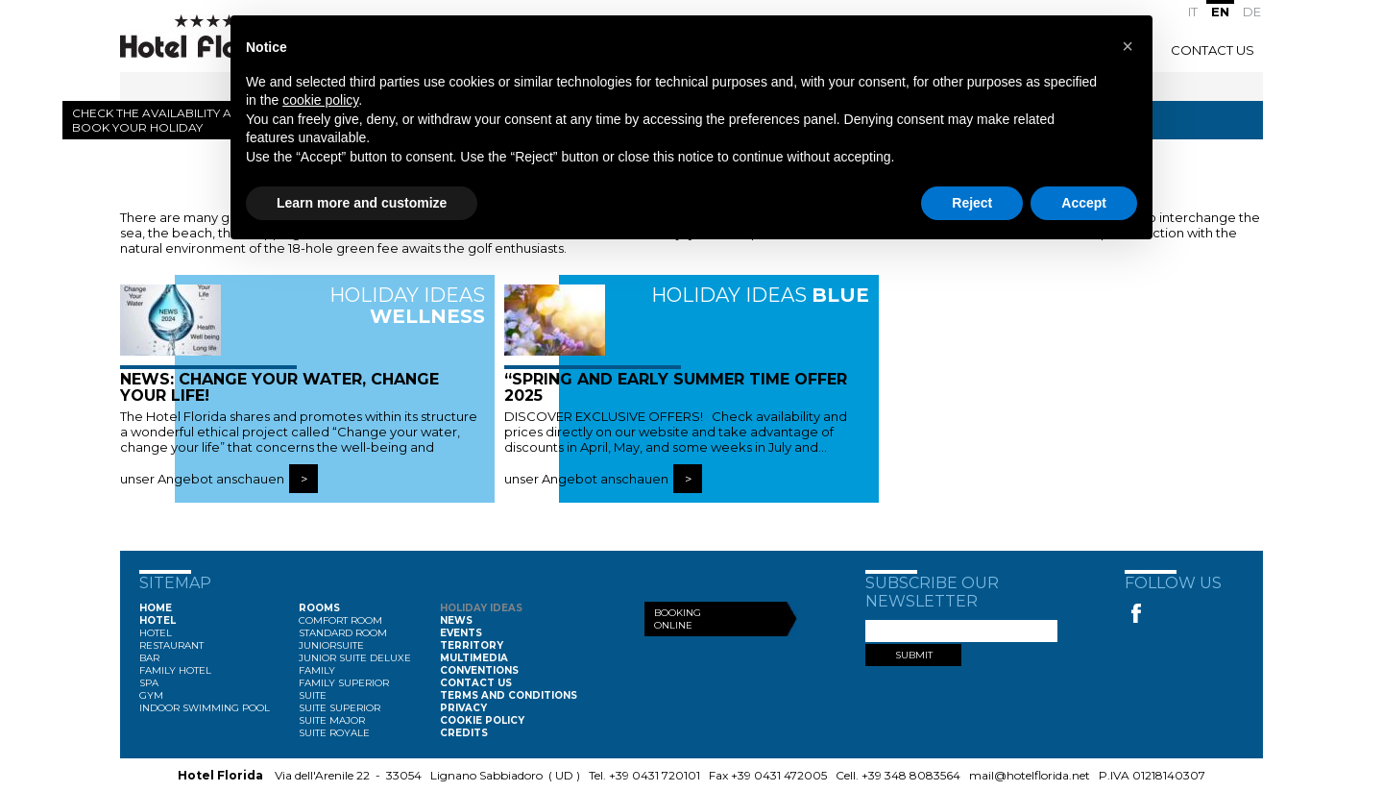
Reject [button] (972, 202)
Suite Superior (339, 708)
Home (155, 608)
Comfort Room (340, 620)
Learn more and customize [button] (362, 202)
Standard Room (343, 633)
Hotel (157, 620)
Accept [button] (1083, 202)
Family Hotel (175, 670)
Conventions (479, 670)
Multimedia (474, 658)
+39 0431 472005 (779, 775)
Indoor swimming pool (204, 708)
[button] (1127, 46)
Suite (313, 695)
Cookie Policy (482, 720)
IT (1193, 11)
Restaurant (171, 645)
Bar (149, 658)
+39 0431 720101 (654, 775)
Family (317, 670)
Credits (464, 733)
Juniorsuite (331, 645)
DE (1252, 11)
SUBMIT (914, 655)
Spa (148, 683)
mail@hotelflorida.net (1029, 775)
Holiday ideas (481, 608)
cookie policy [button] (320, 100)
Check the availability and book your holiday (161, 120)
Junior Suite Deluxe (355, 658)
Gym (151, 695)
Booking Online (677, 618)
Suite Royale (334, 733)
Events (461, 633)
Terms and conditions (508, 695)
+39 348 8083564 (910, 775)
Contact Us (1212, 50)
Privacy (463, 708)
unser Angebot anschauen (202, 478)
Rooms (319, 608)
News (456, 620)
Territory (471, 645)
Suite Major (332, 720)
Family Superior (344, 683)
